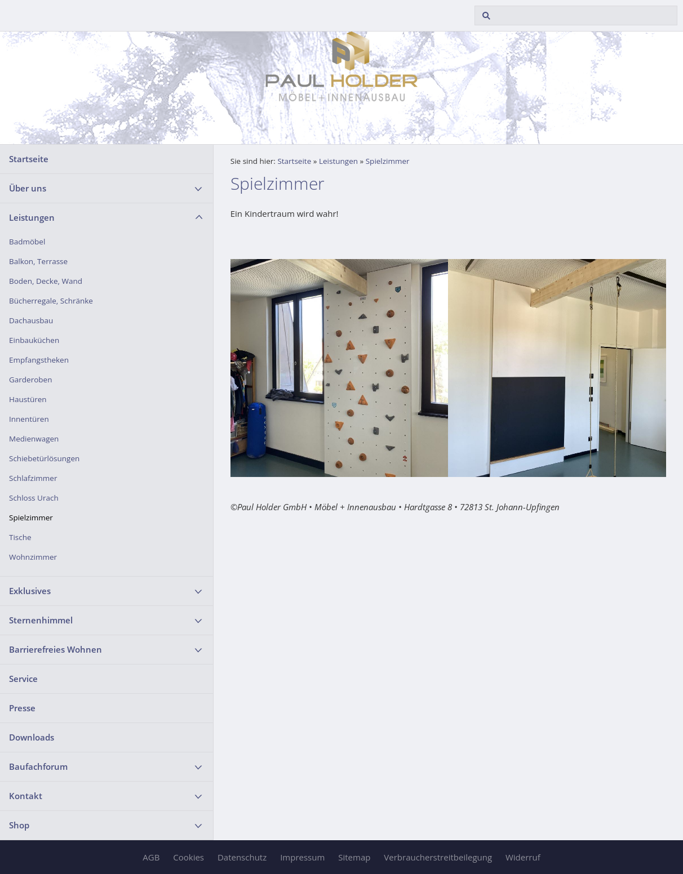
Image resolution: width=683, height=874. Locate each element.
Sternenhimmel (41, 620)
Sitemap (354, 857)
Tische (20, 537)
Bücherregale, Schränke (51, 301)
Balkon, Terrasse (38, 261)
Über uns (27, 188)
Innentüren (29, 419)
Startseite (28, 158)
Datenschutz (242, 857)
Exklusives (30, 590)
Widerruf (522, 857)
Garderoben (30, 379)
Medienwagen (34, 439)
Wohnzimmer (33, 557)
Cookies (188, 857)
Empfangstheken (39, 360)
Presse (22, 708)
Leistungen (32, 217)
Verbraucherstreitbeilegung (438, 857)
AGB (151, 857)
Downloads (31, 737)
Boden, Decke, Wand (45, 281)
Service (23, 678)
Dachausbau (31, 320)
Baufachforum (38, 766)
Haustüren (28, 399)
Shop (19, 825)
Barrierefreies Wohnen (55, 649)
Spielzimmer (31, 517)
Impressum (302, 857)
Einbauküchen (34, 340)
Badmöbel (27, 242)
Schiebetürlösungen (44, 458)
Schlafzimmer (33, 478)
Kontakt (25, 795)
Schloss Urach (34, 498)
